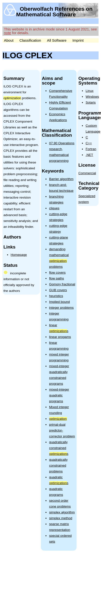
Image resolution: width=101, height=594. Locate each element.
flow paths (56, 278)
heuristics (56, 296)
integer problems (61, 307)
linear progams (60, 337)
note (7, 33)
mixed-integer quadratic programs (59, 395)
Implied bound (59, 302)
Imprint (78, 40)
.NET (89, 155)
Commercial (87, 173)
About (8, 40)
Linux (89, 91)
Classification (30, 40)
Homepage (19, 255)
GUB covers (58, 290)
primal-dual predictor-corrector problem (62, 430)
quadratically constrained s (58, 448)
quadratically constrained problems (58, 465)
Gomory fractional (62, 284)
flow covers (57, 272)
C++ (89, 143)
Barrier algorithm (61, 179)
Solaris (91, 102)
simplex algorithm (62, 512)
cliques (54, 208)
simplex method (60, 518)
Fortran (91, 149)
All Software (57, 40)
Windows (92, 96)
